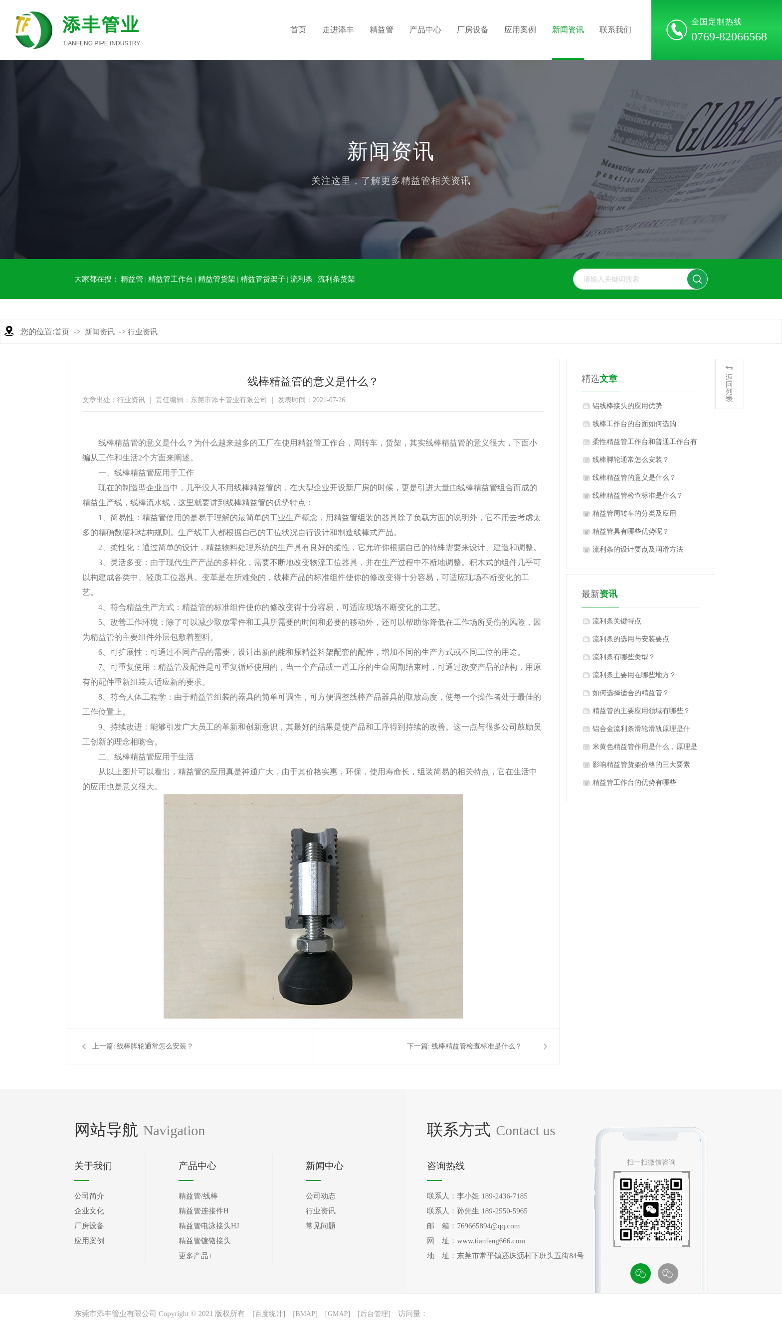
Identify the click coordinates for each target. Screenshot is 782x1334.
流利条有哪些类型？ (623, 657)
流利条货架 (336, 279)
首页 (298, 29)
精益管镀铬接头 (205, 1241)
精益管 (381, 29)
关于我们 (93, 1166)
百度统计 (269, 1314)
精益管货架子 (262, 279)
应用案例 (520, 29)
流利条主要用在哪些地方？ (634, 675)
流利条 (301, 279)
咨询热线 (446, 1166)
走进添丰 (338, 29)
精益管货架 (216, 279)
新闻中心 (325, 1166)
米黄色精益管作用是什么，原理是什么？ (644, 749)
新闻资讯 (568, 29)
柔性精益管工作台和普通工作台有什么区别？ (644, 444)
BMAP (305, 1314)
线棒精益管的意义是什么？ (634, 477)
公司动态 (321, 1196)
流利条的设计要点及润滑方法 (637, 549)
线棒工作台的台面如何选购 (634, 424)
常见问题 (321, 1226)
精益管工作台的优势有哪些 (634, 782)
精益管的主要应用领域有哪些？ (641, 711)
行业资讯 (143, 332)
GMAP (338, 1314)
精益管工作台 (170, 279)
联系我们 (615, 29)
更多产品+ (195, 1256)
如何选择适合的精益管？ (630, 693)
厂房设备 (473, 29)
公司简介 (89, 1196)
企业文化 (89, 1211)
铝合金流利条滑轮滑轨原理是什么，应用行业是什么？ (641, 731)
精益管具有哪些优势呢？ (630, 531)
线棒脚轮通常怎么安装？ (155, 1046)
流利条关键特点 (616, 621)
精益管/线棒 (198, 1196)
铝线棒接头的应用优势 (627, 406)
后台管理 (374, 1314)
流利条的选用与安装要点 (630, 639)
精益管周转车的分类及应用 (634, 513)
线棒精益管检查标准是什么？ (476, 1046)
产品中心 (425, 29)
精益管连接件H (204, 1211)
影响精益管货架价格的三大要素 (641, 764)
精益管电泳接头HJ (209, 1226)
